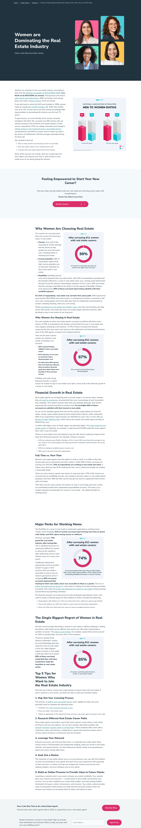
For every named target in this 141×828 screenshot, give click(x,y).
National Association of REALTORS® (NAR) (43, 93)
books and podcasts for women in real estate (74, 589)
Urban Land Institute (62, 632)
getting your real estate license (59, 702)
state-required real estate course (61, 708)
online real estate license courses (48, 586)
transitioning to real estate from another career (59, 307)
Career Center (25, 3)
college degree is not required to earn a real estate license (38, 129)
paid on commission (50, 400)
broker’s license (35, 101)
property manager (42, 727)
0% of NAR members (36, 107)
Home (16, 3)
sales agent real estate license (27, 98)
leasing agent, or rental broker (62, 727)
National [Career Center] (34, 3)
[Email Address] (88, 822)
